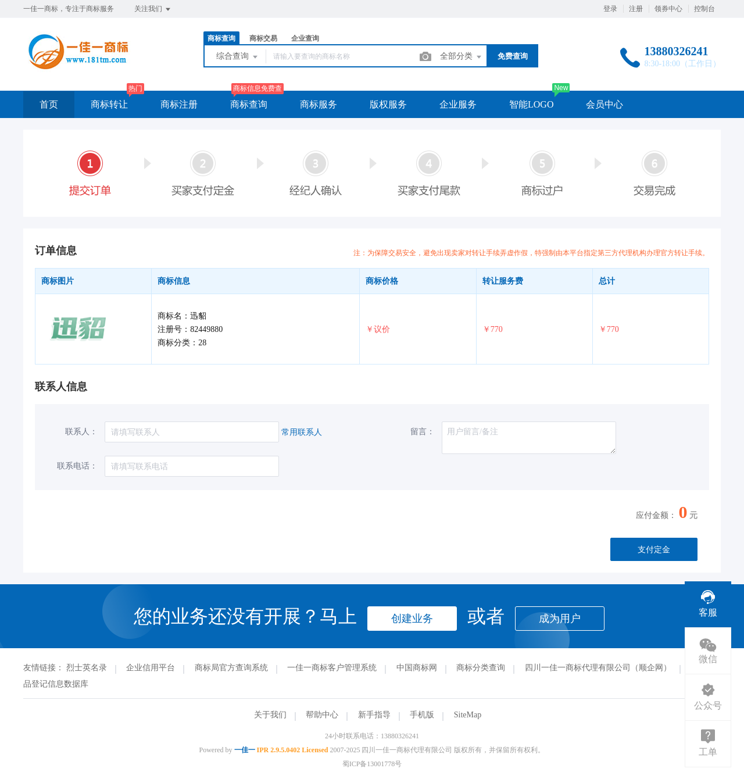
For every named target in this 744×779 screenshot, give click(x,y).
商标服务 (318, 104)
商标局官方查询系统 (231, 667)
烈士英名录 (86, 667)
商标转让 (109, 104)
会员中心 (604, 104)
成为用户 (560, 618)
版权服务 (388, 104)
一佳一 (244, 750)
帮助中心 (322, 714)
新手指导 (374, 714)
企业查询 (305, 38)
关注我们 (153, 9)
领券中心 (668, 9)
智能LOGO (531, 104)
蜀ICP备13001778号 (372, 764)
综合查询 (237, 57)
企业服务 (458, 104)
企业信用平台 (150, 667)
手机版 (422, 714)
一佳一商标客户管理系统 (332, 667)
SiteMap (467, 714)
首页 (49, 104)
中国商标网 (416, 667)
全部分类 (461, 57)
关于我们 (270, 714)
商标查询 (221, 38)
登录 (610, 9)
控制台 (704, 9)
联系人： (81, 431)
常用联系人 (301, 432)
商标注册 (179, 104)
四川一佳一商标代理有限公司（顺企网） (598, 667)
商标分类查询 (480, 667)
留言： (422, 431)
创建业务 (412, 618)
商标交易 (263, 38)
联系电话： (77, 466)
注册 (636, 9)
